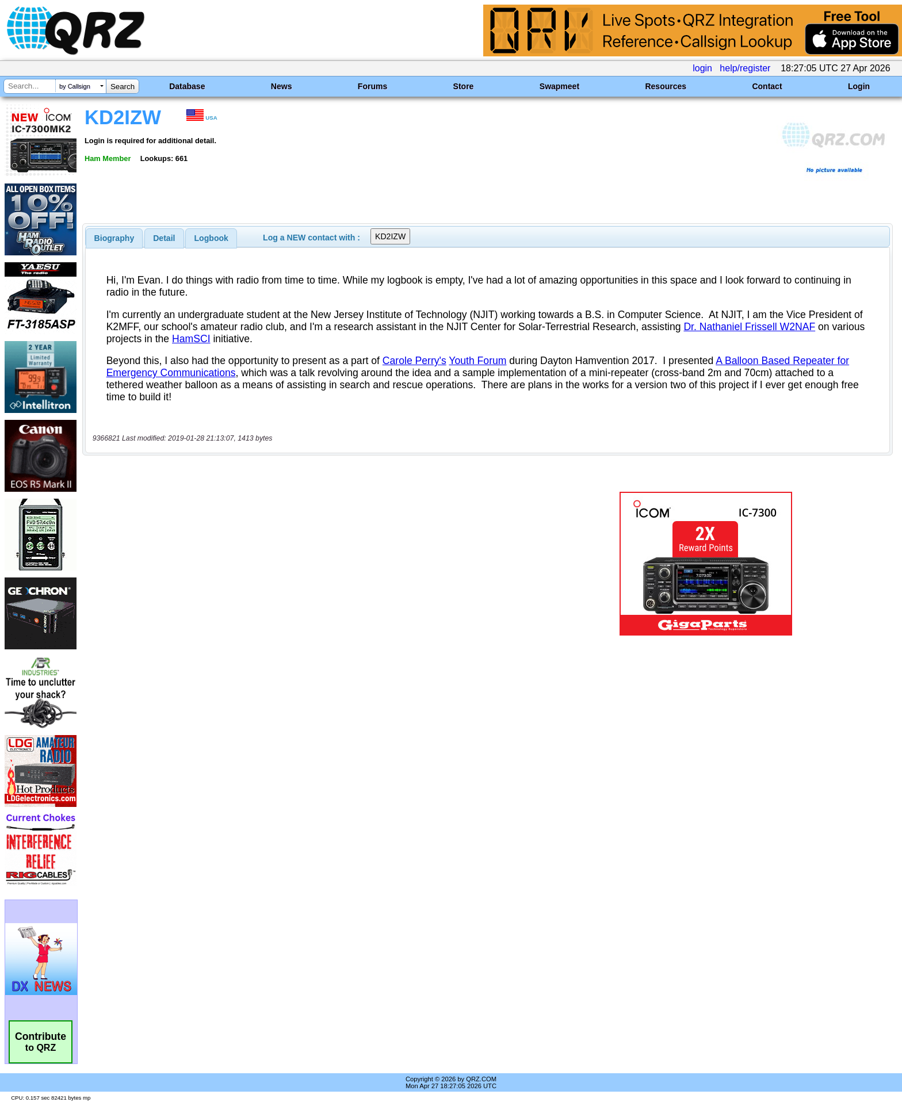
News (281, 86)
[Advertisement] (310, 563)
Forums (372, 86)
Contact (767, 86)
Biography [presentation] (114, 238)
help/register (745, 68)
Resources (665, 86)
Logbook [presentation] (211, 238)
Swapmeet (559, 86)
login (702, 68)
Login (859, 86)
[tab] (114, 238)
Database (187, 86)
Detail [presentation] (164, 238)
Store (463, 86)
